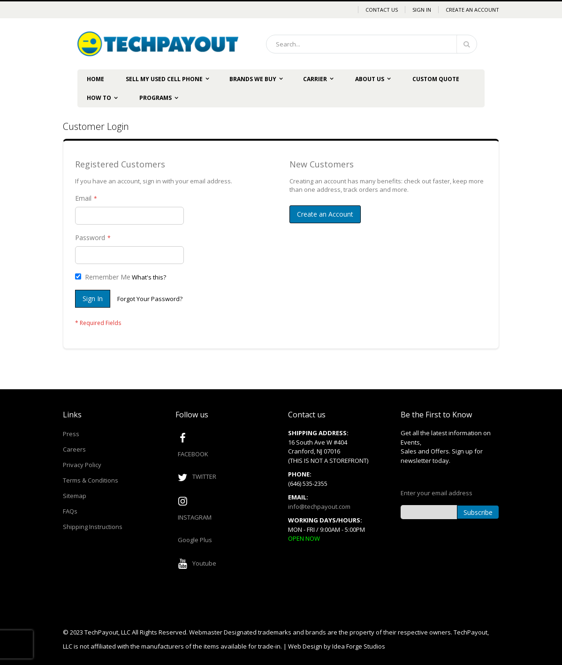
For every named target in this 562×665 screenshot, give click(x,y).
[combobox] (371, 44)
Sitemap (74, 495)
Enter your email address (436, 493)
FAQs (70, 511)
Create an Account (472, 9)
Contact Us (381, 9)
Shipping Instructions (92, 526)
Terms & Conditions (90, 480)
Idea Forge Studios (358, 646)
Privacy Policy (82, 465)
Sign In (421, 9)
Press (71, 434)
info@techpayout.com (319, 506)
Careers (74, 449)
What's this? (149, 277)
